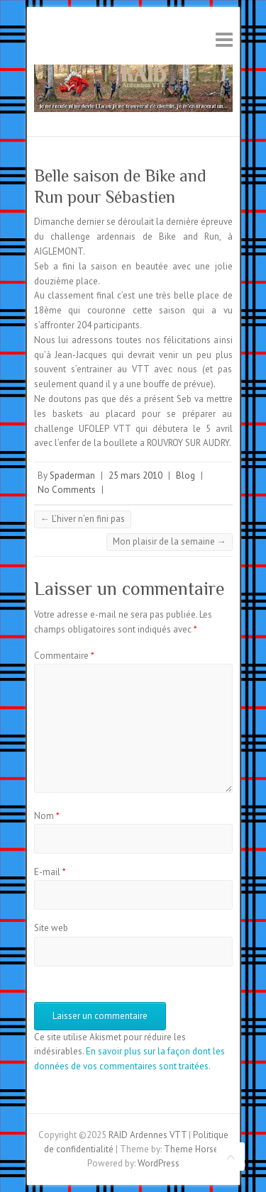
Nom (47, 816)
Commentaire (64, 656)
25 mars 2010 (135, 475)
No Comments (67, 490)
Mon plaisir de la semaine (169, 541)
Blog (185, 475)
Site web (51, 928)
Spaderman (72, 475)
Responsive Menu (224, 39)
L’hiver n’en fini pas (82, 519)
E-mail (50, 872)
